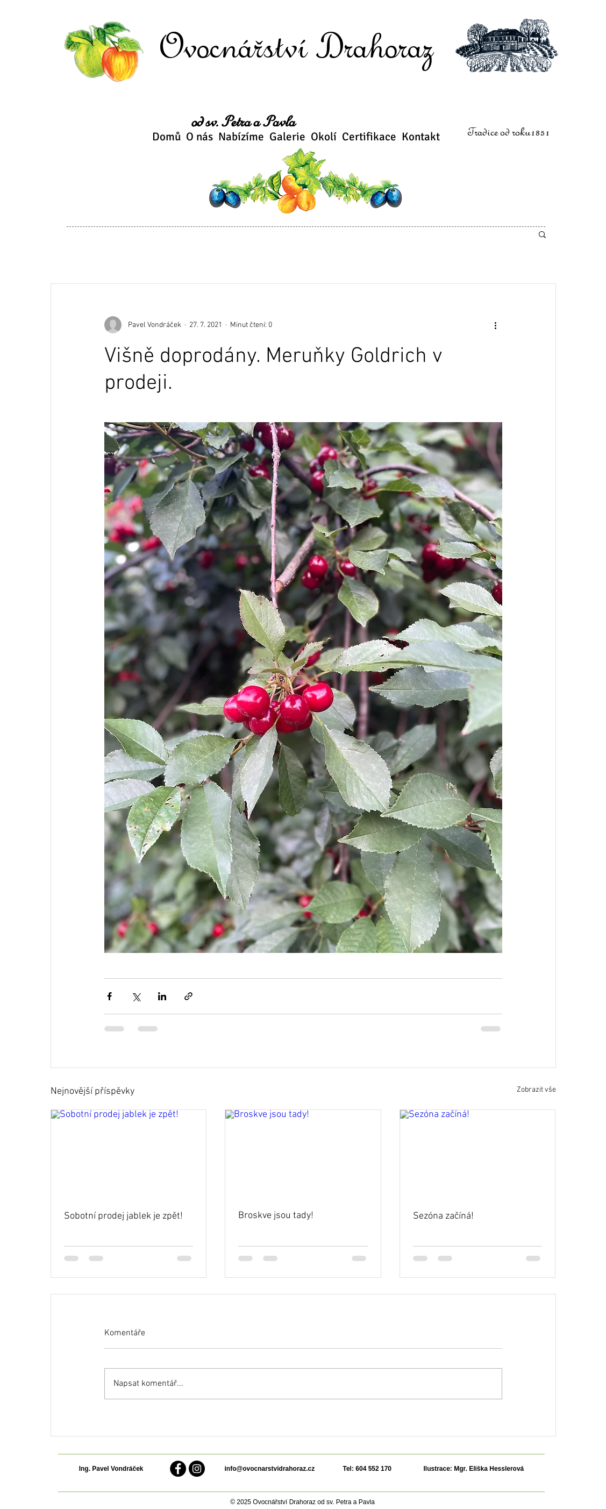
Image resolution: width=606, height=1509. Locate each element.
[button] (542, 234)
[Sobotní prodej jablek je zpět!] (128, 1153)
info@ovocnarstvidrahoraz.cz (270, 1468)
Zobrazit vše (536, 1089)
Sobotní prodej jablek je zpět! (123, 1216)
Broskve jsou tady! (275, 1215)
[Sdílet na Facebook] (109, 996)
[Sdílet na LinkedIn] (162, 996)
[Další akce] (495, 324)
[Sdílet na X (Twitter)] (136, 996)
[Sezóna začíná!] (477, 1153)
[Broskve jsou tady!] (303, 1153)
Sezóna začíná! (443, 1216)
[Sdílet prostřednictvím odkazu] (188, 996)
